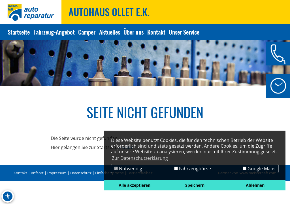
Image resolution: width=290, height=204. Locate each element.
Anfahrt (37, 172)
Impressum (57, 172)
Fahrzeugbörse (192, 168)
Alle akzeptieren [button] (134, 185)
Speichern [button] (194, 185)
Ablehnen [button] (255, 185)
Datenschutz (80, 172)
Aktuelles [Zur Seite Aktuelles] (109, 31)
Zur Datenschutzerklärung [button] (140, 158)
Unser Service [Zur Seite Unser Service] (184, 31)
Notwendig (128, 168)
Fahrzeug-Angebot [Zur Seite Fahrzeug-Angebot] (54, 31)
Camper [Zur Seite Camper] (86, 31)
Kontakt (20, 172)
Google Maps (259, 168)
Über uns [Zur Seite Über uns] (133, 31)
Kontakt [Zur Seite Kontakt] (156, 31)
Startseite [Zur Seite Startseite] (19, 31)
